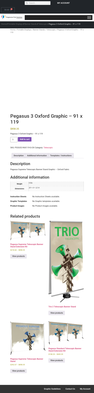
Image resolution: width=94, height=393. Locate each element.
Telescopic (42, 24)
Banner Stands (30, 24)
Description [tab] (19, 155)
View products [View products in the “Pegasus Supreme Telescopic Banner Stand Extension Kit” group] (18, 256)
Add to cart (24, 139)
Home (3, 24)
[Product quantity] (13, 139)
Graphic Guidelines (52, 389)
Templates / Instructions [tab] (61, 155)
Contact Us (70, 389)
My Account (85, 389)
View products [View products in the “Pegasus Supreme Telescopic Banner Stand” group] (18, 371)
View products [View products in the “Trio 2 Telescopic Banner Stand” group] (56, 313)
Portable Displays (15, 24)
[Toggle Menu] (89, 17)
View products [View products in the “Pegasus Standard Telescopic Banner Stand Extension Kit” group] (56, 360)
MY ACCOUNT (63, 3)
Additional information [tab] (37, 155)
